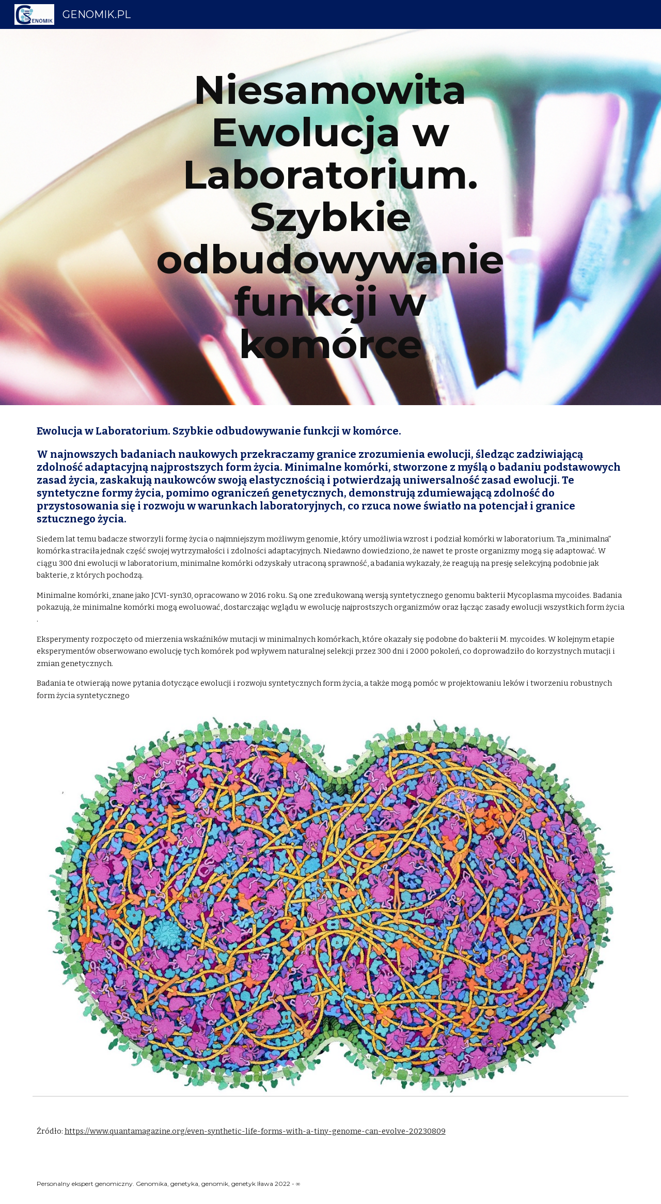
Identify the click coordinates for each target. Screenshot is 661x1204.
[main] (330, 217)
